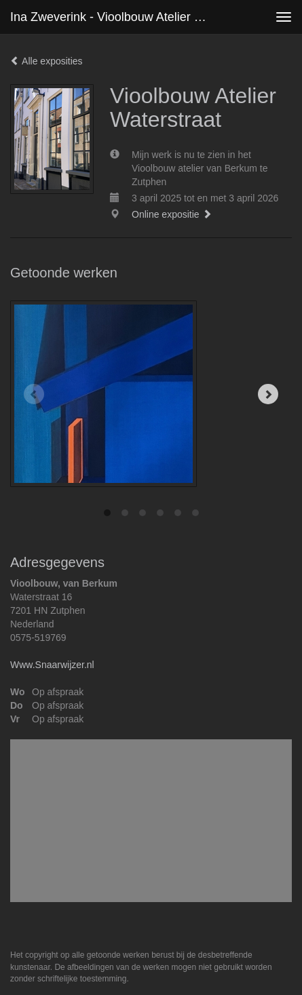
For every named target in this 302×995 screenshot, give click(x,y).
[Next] (268, 394)
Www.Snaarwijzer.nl (52, 664)
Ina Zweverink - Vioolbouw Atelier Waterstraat (114, 17)
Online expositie (172, 214)
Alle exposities (46, 61)
